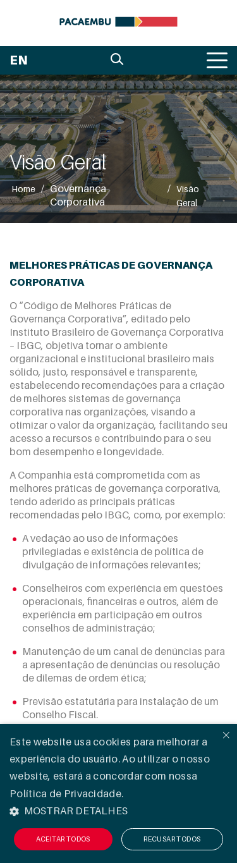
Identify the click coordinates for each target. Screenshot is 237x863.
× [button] (226, 735)
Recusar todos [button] (171, 839)
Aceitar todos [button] (63, 839)
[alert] (118, 793)
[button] (118, 811)
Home (23, 188)
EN (18, 60)
